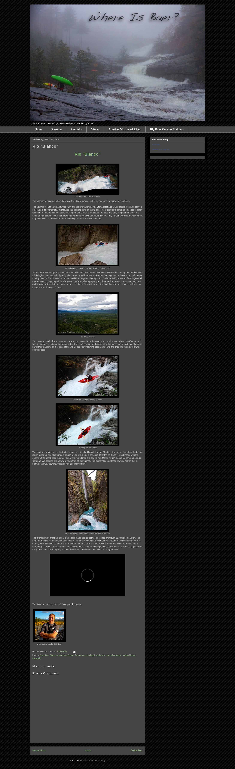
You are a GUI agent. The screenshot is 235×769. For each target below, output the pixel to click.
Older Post (137, 750)
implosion (100, 655)
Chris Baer (156, 144)
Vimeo (95, 129)
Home (38, 129)
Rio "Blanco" (88, 154)
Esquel (70, 655)
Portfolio (76, 129)
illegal (92, 655)
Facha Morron (81, 655)
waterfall (36, 658)
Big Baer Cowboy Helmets (167, 129)
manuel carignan (113, 655)
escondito (61, 655)
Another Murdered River (125, 129)
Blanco (53, 655)
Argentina (44, 655)
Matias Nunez (129, 655)
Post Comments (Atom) (94, 760)
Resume (56, 129)
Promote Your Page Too (161, 149)
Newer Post (38, 750)
